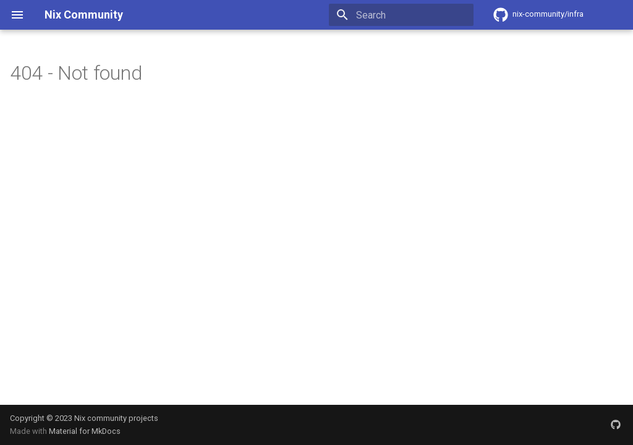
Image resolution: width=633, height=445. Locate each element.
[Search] (401, 15)
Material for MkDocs (85, 431)
